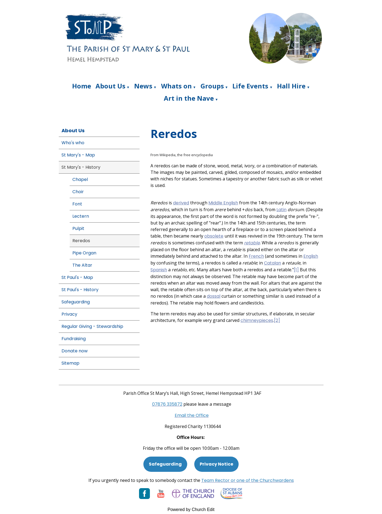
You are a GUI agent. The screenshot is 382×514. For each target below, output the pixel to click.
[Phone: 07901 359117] (167, 404)
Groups (212, 85)
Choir (78, 192)
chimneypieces (257, 320)
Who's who (72, 143)
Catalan (272, 263)
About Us (110, 85)
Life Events (250, 85)
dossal (213, 296)
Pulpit (78, 228)
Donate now (74, 351)
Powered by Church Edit (191, 509)
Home (81, 85)
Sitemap (70, 363)
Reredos (81, 241)
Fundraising (73, 339)
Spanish (158, 270)
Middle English (223, 203)
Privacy (69, 314)
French (256, 256)
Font (77, 204)
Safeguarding (75, 302)
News (143, 85)
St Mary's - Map (78, 155)
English (310, 256)
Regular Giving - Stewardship (92, 326)
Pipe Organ (84, 253)
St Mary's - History (80, 167)
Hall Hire (291, 85)
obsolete (213, 236)
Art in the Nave (189, 98)
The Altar (82, 265)
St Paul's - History (79, 290)
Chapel (80, 179)
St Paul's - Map (77, 277)
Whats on (176, 85)
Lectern (80, 216)
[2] (277, 320)
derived (181, 203)
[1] (296, 270)
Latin (281, 210)
